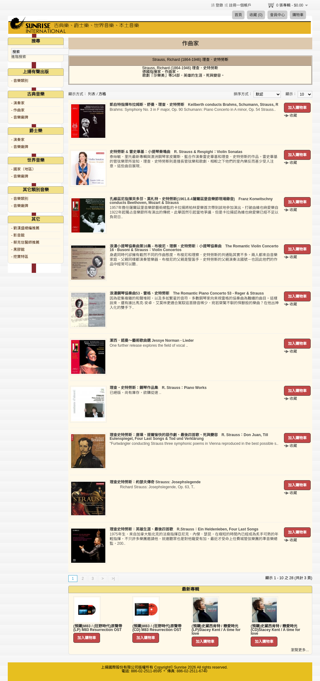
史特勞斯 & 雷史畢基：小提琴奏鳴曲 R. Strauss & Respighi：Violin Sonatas (176, 152)
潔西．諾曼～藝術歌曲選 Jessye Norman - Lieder (152, 340)
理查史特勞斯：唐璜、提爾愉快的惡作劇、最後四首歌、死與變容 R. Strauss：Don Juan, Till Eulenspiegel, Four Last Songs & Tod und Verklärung (189, 437)
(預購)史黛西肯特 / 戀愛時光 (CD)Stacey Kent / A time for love (275, 629)
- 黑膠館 (18, 249)
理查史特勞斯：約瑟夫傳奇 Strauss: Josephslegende (155, 482)
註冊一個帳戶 (240, 5)
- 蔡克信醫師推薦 (25, 242)
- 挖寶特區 (19, 257)
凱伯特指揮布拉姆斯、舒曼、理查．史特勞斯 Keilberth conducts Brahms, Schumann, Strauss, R (194, 104)
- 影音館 (18, 235)
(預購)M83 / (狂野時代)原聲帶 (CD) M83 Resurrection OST (156, 628)
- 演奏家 (18, 103)
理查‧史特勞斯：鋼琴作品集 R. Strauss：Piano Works (158, 388)
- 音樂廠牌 (19, 117)
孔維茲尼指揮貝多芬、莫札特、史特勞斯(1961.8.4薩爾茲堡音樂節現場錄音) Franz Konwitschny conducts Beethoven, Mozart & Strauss (191, 201)
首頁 (238, 15)
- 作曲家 (18, 110)
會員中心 (277, 15)
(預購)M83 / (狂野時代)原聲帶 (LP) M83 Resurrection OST (97, 628)
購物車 (298, 15)
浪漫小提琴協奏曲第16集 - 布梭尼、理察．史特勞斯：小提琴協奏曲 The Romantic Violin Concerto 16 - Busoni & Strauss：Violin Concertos (194, 248)
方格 (102, 94)
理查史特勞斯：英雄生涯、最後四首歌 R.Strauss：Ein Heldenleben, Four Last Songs (184, 529)
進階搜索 (18, 57)
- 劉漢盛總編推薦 (25, 228)
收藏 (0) (256, 15)
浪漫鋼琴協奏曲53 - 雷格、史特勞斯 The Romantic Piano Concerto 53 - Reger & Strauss (187, 293)
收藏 (293, 115)
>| (113, 578)
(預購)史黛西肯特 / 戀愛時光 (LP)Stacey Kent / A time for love (216, 629)
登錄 (219, 5)
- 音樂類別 (19, 81)
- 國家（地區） (23, 169)
